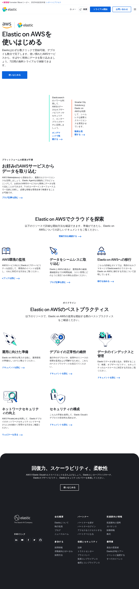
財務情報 (111, 495)
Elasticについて (62, 488)
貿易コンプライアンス (88, 524)
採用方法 (59, 520)
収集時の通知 (67, 576)
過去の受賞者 (113, 513)
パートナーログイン (87, 492)
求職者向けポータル (64, 516)
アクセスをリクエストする (90, 495)
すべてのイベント (115, 524)
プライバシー (84, 520)
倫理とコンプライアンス (89, 528)
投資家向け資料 (114, 488)
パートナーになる (86, 499)
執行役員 (59, 492)
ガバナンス (112, 492)
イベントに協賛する (116, 520)
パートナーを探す (86, 488)
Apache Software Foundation (100, 572)
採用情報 (59, 513)
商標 (15, 560)
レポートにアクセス (54, 2)
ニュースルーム (62, 499)
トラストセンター (86, 516)
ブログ (58, 495)
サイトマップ (43, 560)
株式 (109, 499)
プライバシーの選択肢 (81, 576)
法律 (80, 513)
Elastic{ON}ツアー (115, 516)
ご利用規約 (22, 560)
